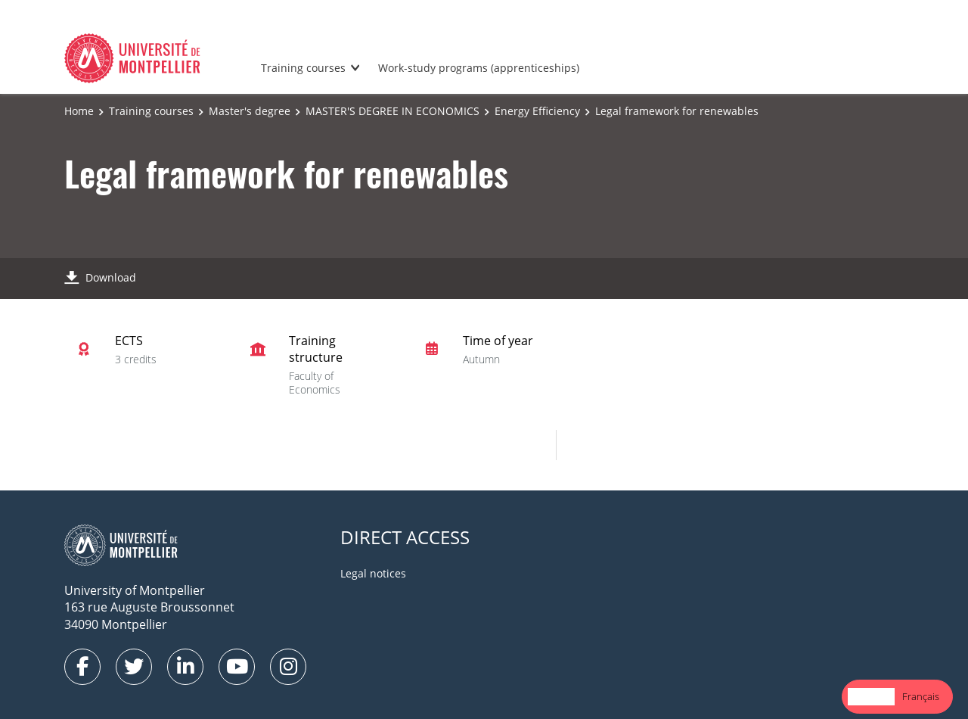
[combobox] (871, 696)
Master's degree (249, 111)
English (871, 696)
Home (79, 111)
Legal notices (373, 573)
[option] (921, 696)
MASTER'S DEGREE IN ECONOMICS (392, 111)
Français (920, 696)
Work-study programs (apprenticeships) (478, 68)
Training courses (303, 68)
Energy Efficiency (537, 111)
